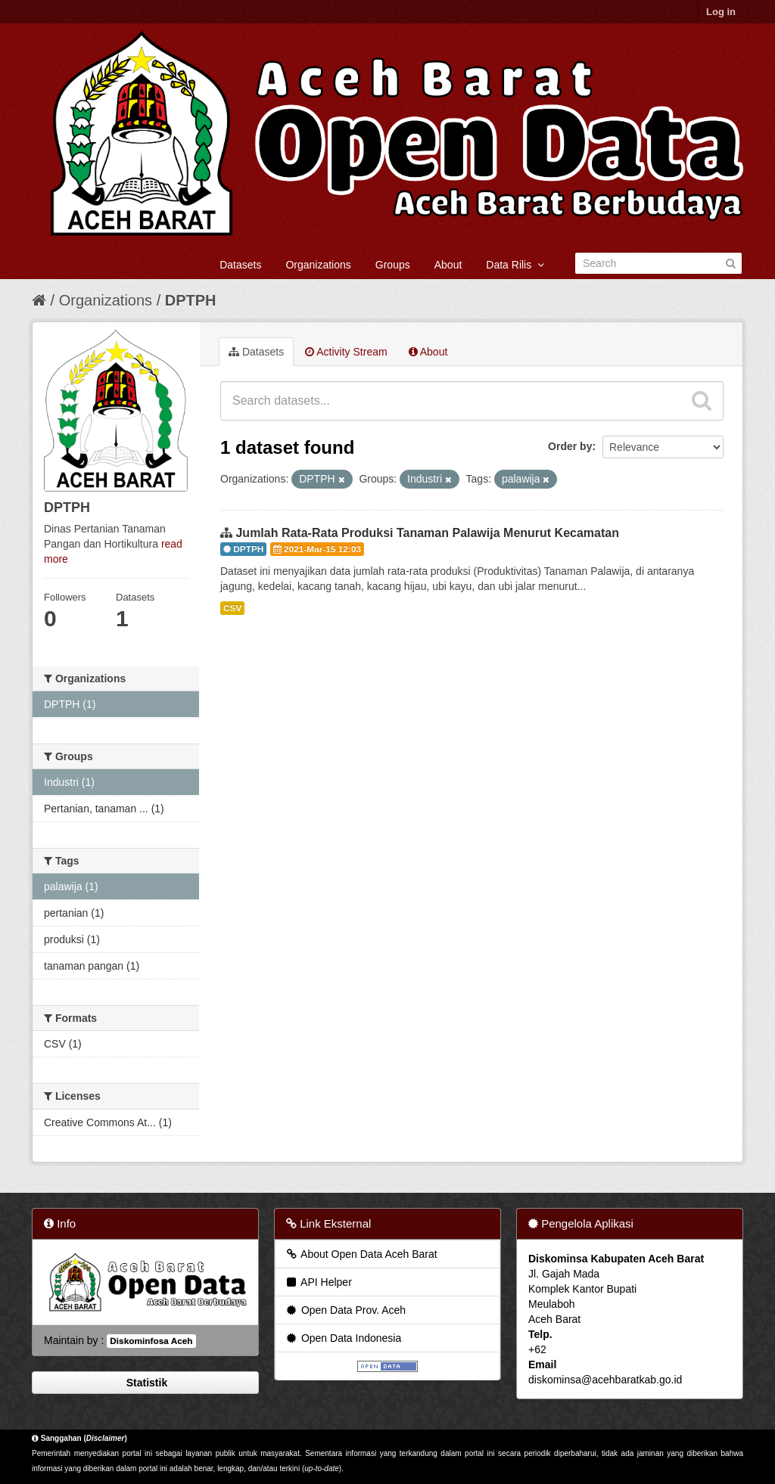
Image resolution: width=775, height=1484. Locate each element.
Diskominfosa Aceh (151, 1341)
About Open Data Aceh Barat (361, 1254)
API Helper (318, 1282)
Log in (721, 11)
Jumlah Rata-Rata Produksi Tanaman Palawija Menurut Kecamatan (427, 532)
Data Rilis (515, 265)
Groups (392, 265)
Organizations (317, 265)
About (448, 265)
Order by (570, 446)
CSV (232, 608)
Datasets (240, 265)
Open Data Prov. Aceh (345, 1310)
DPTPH (190, 300)
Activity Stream (346, 352)
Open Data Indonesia (343, 1338)
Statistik (145, 1383)
